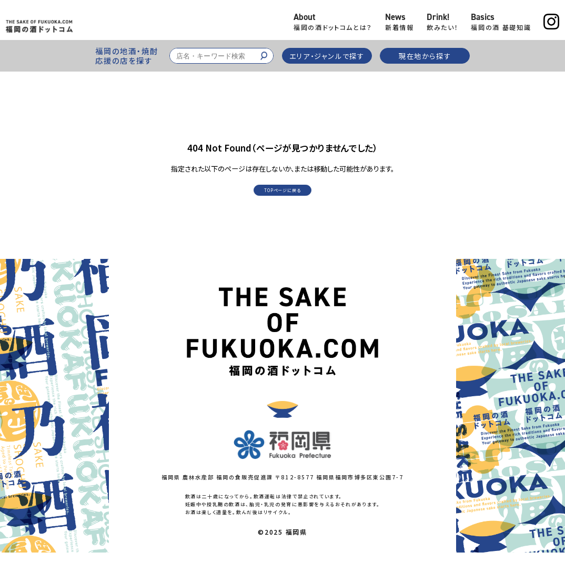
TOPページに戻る (282, 197)
